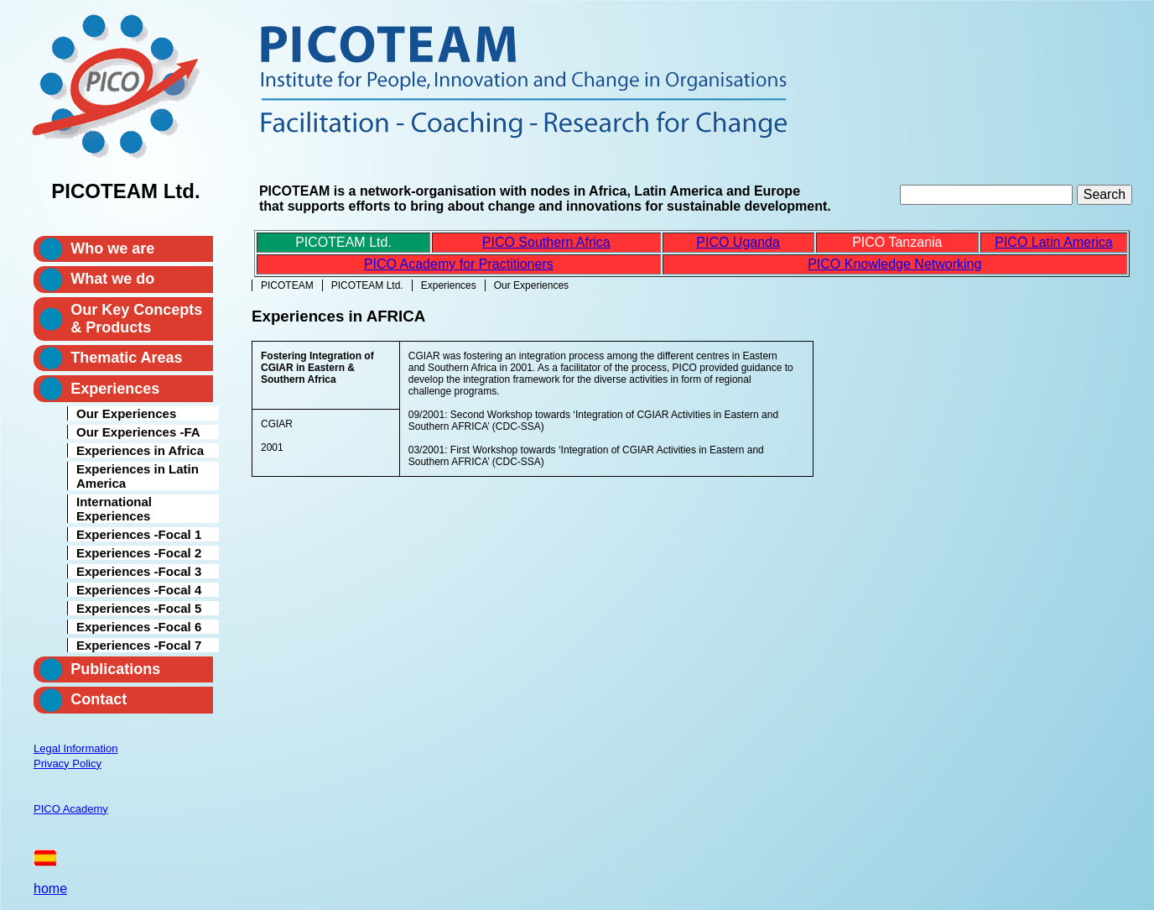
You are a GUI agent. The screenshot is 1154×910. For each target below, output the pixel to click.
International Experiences (114, 508)
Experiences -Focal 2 (138, 553)
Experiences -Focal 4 (138, 590)
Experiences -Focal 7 (138, 645)
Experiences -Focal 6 (138, 627)
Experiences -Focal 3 (138, 571)
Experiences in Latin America (137, 476)
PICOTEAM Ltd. (367, 285)
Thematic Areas (126, 357)
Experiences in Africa (140, 450)
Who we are (112, 248)
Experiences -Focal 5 (138, 608)
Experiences (448, 285)
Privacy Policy (67, 763)
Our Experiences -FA (138, 432)
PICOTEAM (287, 285)
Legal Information (75, 748)
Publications (115, 669)
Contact (98, 699)
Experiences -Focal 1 (138, 534)
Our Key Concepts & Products (136, 318)
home (50, 888)
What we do (112, 278)
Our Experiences (126, 413)
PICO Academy (71, 809)
